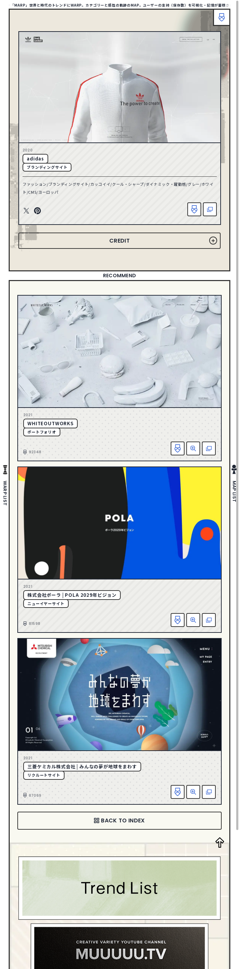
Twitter (26, 211)
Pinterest (37, 211)
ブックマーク (221, 17)
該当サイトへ (210, 209)
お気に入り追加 (194, 209)
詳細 (193, 448)
